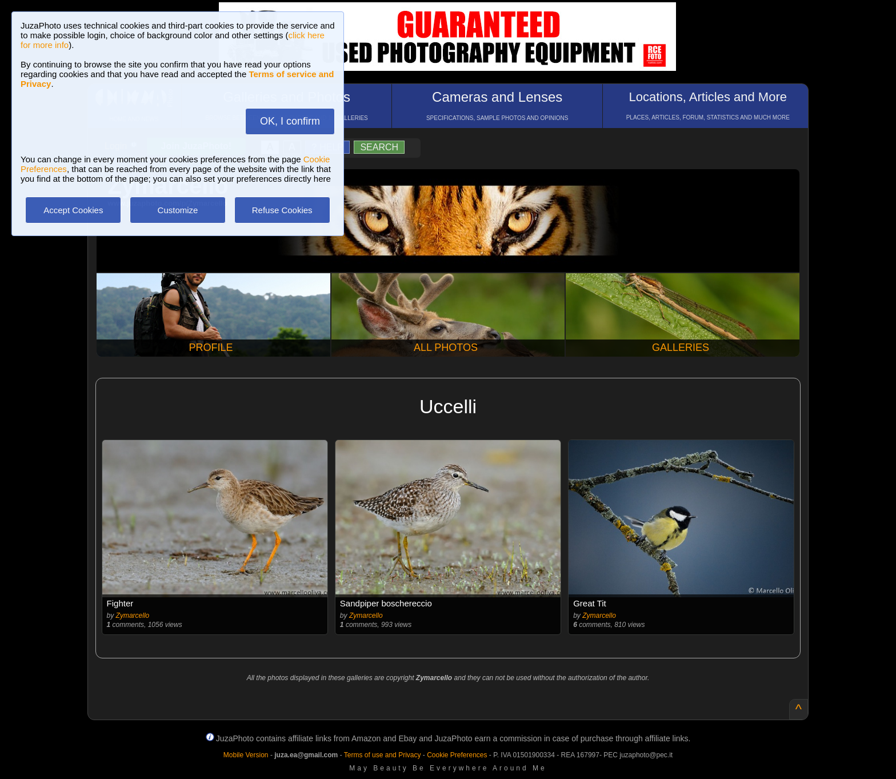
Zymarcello (133, 616)
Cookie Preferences (457, 755)
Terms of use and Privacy (382, 755)
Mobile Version (246, 755)
